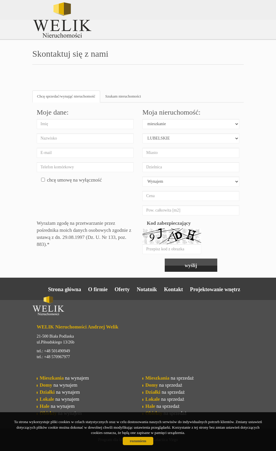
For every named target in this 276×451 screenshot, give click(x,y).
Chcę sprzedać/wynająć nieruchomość (66, 96)
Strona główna (64, 289)
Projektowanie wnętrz (215, 289)
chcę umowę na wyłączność (71, 180)
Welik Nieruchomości (77, 306)
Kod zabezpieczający (169, 223)
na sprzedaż (169, 378)
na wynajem (64, 378)
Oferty (122, 289)
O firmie (97, 289)
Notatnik (147, 289)
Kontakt (173, 289)
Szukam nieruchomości (123, 96)
